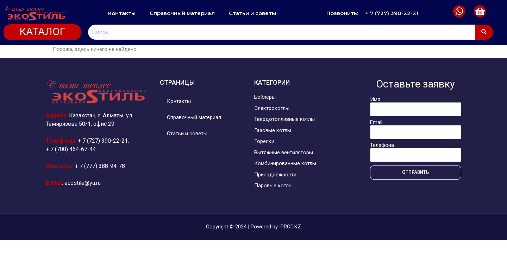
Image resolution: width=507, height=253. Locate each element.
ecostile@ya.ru (82, 183)
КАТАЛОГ (42, 32)
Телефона (382, 145)
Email (376, 122)
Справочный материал (182, 13)
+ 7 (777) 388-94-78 (100, 166)
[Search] (281, 32)
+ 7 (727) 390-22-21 (391, 13)
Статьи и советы (252, 13)
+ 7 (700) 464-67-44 (71, 149)
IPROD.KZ (290, 226)
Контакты (122, 13)
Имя (375, 99)
